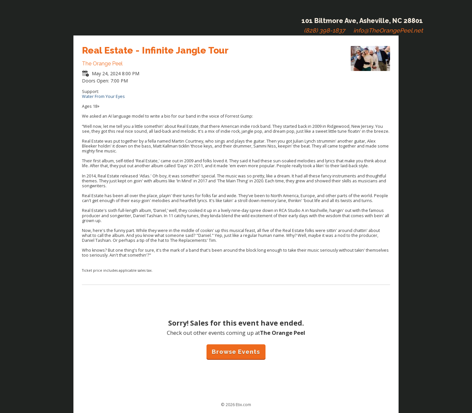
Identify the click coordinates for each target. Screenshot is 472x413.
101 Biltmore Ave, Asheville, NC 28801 (362, 21)
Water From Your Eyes (103, 96)
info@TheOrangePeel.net (388, 30)
